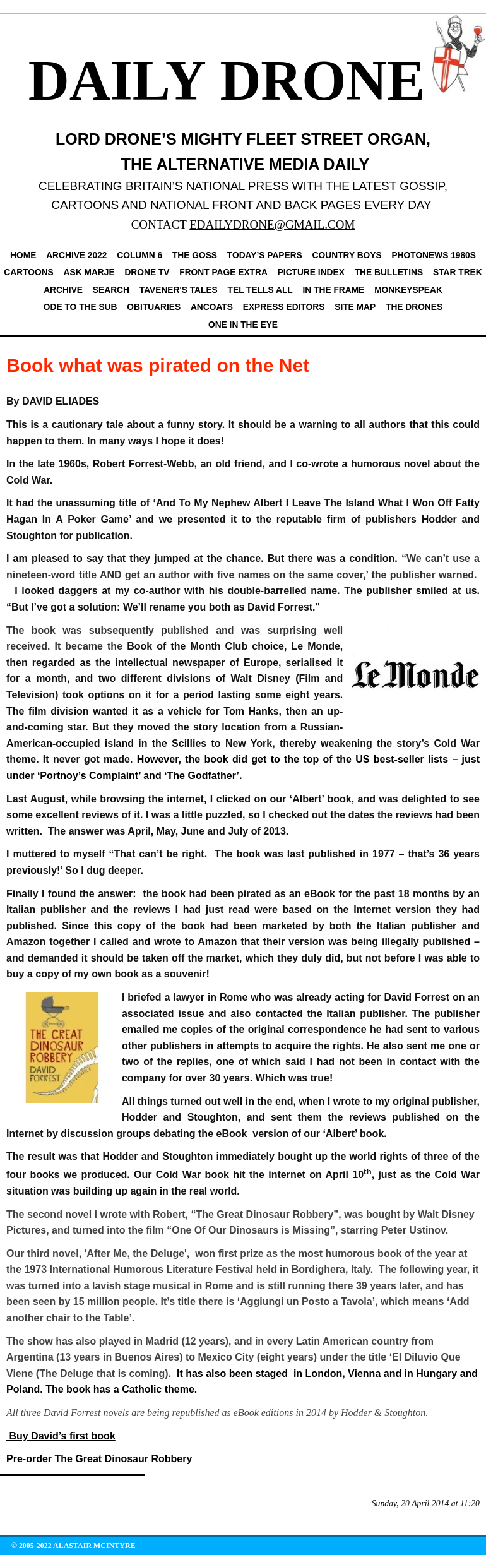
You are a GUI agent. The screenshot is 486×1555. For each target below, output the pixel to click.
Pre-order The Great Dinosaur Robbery (99, 1458)
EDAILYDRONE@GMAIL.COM (272, 224)
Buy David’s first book (61, 1436)
